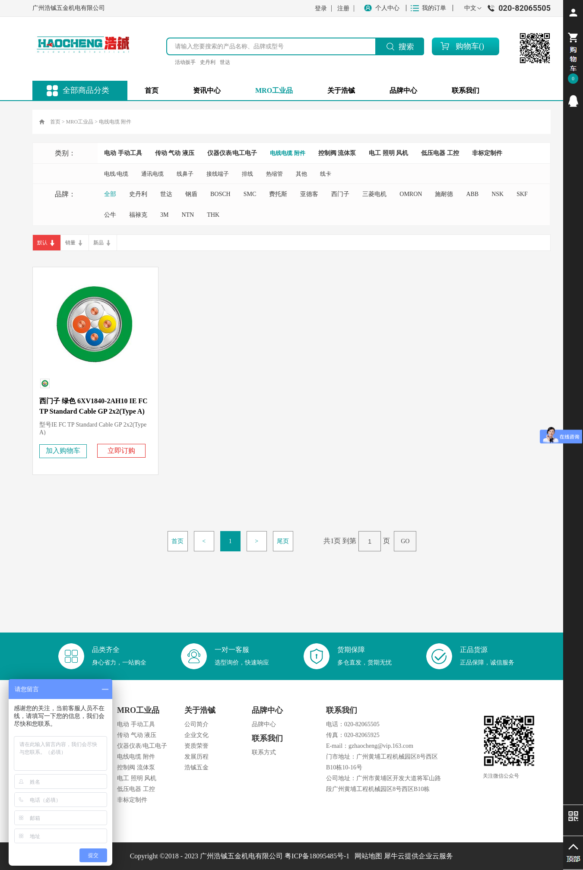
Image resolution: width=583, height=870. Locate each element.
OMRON (410, 194)
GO (405, 541)
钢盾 (191, 194)
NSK (497, 194)
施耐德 (444, 194)
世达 (225, 62)
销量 (70, 243)
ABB (472, 194)
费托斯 (278, 194)
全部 (110, 194)
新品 (98, 243)
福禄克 (138, 215)
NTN (187, 215)
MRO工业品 (79, 122)
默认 (42, 243)
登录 (321, 8)
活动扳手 (185, 62)
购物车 (467, 46)
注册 (343, 8)
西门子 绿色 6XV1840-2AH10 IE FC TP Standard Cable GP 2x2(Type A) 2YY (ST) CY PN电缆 (93, 411)
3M (164, 215)
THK (213, 215)
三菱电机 (374, 194)
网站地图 (366, 856)
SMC (250, 194)
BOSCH (220, 194)
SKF (522, 194)
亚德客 (309, 194)
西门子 (340, 194)
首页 (151, 90)
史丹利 (207, 62)
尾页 (283, 541)
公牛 (110, 215)
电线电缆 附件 (115, 122)
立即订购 (121, 450)
